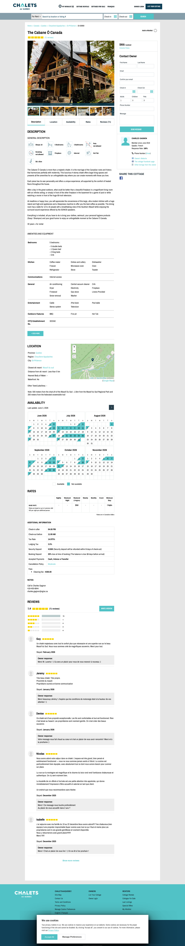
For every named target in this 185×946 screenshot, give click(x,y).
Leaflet (92, 378)
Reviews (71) (105, 121)
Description (36, 121)
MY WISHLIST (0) (68, 6)
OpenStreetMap (101, 378)
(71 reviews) (49, 37)
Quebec (39, 352)
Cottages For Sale (128, 898)
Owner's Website (141, 158)
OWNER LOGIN (139, 6)
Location (53, 121)
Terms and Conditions (63, 902)
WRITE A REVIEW (106, 608)
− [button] (74, 351)
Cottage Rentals (128, 894)
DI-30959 (81, 25)
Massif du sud (48, 367)
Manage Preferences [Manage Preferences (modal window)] (72, 937)
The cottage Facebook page (144, 161)
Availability (70, 121)
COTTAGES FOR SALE (98, 6)
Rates (88, 121)
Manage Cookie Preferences (65, 909)
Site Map (58, 894)
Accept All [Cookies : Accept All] (49, 937)
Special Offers (127, 905)
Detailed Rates (124, 48)
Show (148, 153)
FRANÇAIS (110, 6)
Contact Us (59, 898)
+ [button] (74, 347)
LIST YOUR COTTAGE (153, 6)
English (57, 912)
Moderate (52, 564)
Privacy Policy (60, 905)
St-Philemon (37, 360)
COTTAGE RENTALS (82, 6)
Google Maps (108, 380)
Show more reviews (71, 860)
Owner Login (93, 898)
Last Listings (127, 902)
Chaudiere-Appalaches (43, 356)
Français (65, 912)
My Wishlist (126, 909)
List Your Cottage (95, 894)
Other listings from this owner (145, 164)
